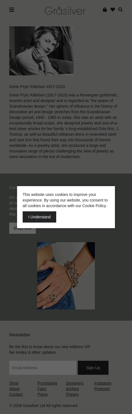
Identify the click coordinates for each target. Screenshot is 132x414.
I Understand (39, 217)
